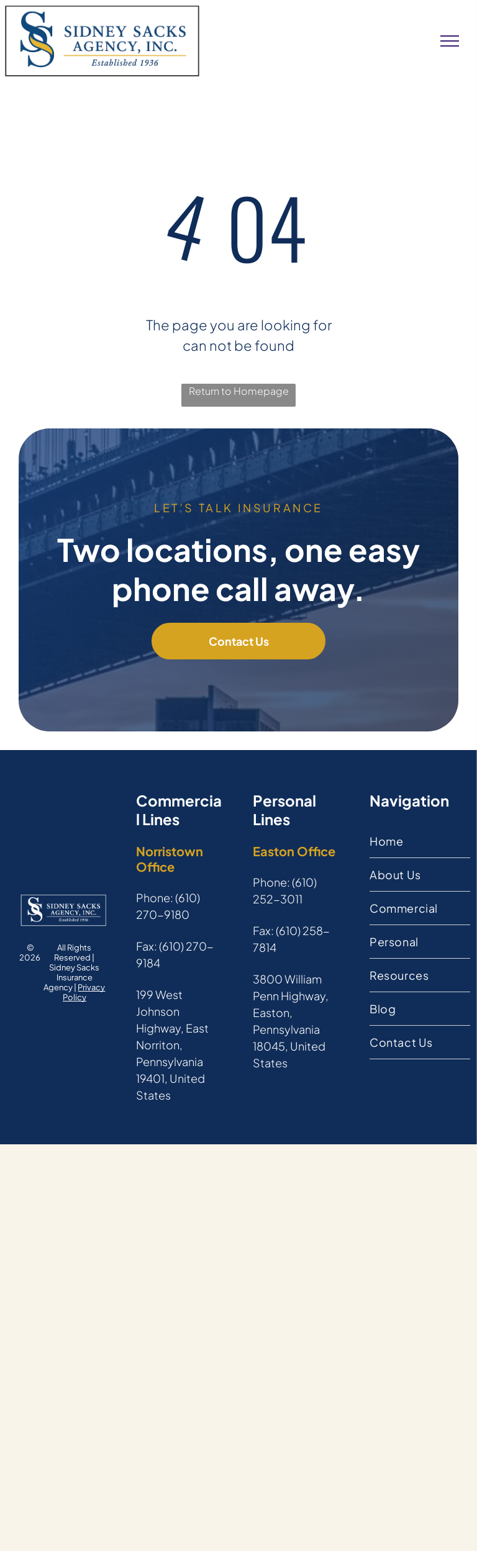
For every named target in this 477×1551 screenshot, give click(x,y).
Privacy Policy (84, 992)
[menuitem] (420, 841)
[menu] (450, 41)
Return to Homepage (239, 390)
